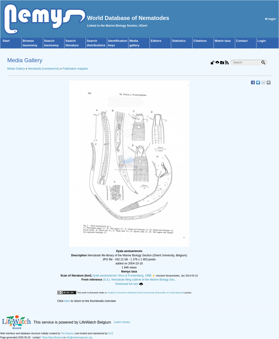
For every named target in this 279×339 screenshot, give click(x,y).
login (270, 19)
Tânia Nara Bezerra (52, 337)
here (67, 301)
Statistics (179, 41)
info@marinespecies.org (79, 337)
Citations (200, 41)
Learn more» (122, 322)
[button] (153, 275)
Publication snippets (75, 68)
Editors (156, 41)
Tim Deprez (67, 333)
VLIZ (110, 333)
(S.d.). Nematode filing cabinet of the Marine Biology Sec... (140, 279)
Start (6, 41)
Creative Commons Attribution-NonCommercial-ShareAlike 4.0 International (145, 292)
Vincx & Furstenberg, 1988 (121, 275)
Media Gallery (16, 68)
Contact (241, 41)
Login (261, 41)
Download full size (129, 284)
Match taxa (223, 41)
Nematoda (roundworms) (43, 68)
